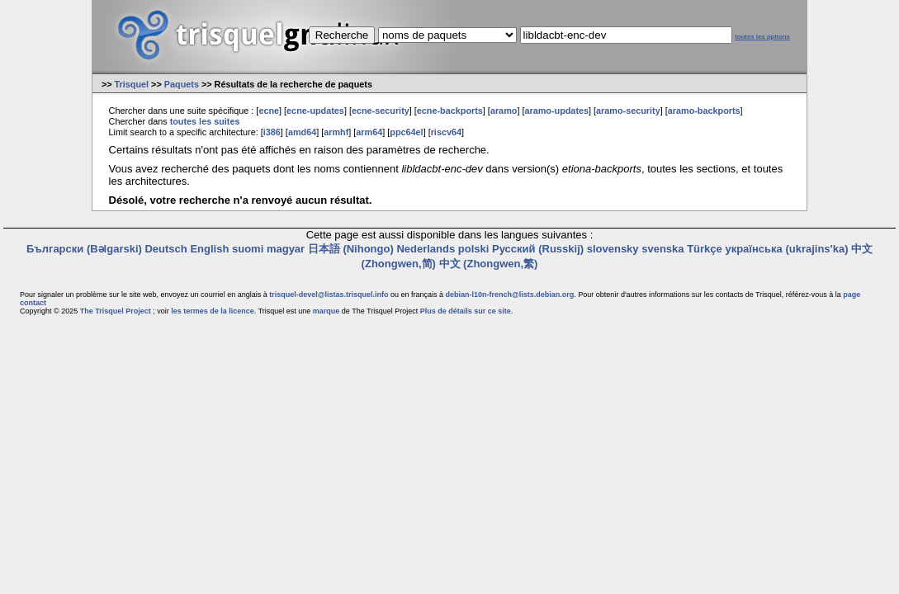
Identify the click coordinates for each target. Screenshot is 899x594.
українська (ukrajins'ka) (786, 249)
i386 (272, 132)
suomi (247, 249)
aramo (504, 111)
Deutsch (165, 249)
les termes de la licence (212, 311)
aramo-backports (704, 111)
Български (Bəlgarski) (84, 249)
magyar (286, 249)
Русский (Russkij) (538, 249)
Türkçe (704, 249)
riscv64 (446, 132)
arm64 (369, 132)
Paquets (181, 84)
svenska (662, 249)
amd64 (302, 132)
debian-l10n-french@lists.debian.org (510, 294)
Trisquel (132, 84)
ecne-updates (315, 111)
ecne (268, 111)
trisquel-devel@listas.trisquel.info (328, 294)
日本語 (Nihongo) (351, 249)
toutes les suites (205, 121)
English (209, 249)
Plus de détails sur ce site (465, 311)
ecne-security (380, 111)
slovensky (613, 249)
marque (326, 311)
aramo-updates (556, 111)
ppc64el (406, 132)
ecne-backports (450, 111)
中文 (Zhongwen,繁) (488, 263)
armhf (336, 132)
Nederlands (425, 249)
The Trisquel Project (115, 311)
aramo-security (628, 111)
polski (474, 249)
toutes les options (762, 36)
